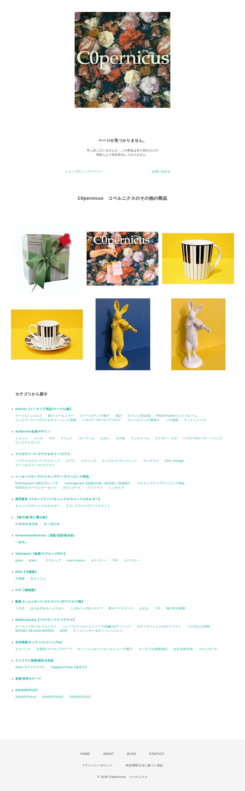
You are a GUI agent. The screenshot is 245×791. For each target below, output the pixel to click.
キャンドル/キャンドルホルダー (37, 505)
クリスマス (95, 487)
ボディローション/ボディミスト (159, 626)
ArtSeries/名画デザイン (32, 431)
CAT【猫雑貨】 (26, 590)
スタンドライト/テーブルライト (88, 505)
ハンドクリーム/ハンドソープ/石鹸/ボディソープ (97, 626)
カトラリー (99, 560)
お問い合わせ (161, 171)
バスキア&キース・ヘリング (202, 438)
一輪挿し (21, 542)
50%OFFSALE (53, 697)
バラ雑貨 (172, 420)
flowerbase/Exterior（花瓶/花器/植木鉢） (46, 535)
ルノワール (87, 438)
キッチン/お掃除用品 (153, 649)
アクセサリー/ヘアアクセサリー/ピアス (42, 454)
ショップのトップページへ (83, 171)
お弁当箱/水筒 (183, 649)
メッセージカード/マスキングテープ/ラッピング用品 (52, 476)
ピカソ (105, 438)
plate (34, 560)
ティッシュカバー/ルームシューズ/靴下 (105, 649)
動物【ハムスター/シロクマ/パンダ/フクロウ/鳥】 (50, 601)
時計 (119, 415)
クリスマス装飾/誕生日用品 (34, 660)
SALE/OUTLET (26, 690)
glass (19, 560)
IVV (115, 560)
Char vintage (174, 460)
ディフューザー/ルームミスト (36, 626)
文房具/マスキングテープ (54, 649)
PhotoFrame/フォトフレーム (176, 415)
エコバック (23, 649)
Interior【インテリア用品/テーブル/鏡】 (44, 409)
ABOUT (108, 754)
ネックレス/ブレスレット (119, 460)
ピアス (70, 460)
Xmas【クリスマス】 (30, 667)
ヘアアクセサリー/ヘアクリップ (37, 460)
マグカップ (53, 560)
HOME (85, 754)
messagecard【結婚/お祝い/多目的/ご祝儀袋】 (98, 483)
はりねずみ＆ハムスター (47, 608)
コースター (131, 560)
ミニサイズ (116, 487)
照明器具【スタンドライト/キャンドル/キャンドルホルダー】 (58, 499)
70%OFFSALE (80, 697)
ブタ (158, 608)
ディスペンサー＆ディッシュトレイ (98, 630)
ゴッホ (38, 438)
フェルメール (140, 438)
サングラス (151, 460)
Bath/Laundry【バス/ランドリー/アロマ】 (45, 619)
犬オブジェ (38, 578)
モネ (52, 438)
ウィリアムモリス (27, 442)
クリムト (67, 438)
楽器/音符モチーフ (28, 678)
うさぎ (20, 608)
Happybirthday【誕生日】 (69, 667)
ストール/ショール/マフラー (35, 465)
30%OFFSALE (26, 697)
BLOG (131, 754)
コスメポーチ (208, 649)
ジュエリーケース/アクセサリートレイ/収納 (46, 420)
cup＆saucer (76, 560)
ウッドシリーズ (195, 420)
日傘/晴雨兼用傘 (26, 524)
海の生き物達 (176, 608)
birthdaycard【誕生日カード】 (37, 483)
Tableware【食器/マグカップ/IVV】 (41, 553)
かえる (144, 608)
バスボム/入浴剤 (198, 626)
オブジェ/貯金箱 (139, 415)
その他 (120, 438)
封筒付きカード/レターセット (36, 487)
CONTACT (156, 754)
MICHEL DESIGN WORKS (34, 630)
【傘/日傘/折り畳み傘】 (32, 517)
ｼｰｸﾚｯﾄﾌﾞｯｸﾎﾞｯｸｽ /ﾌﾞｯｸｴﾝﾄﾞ (102, 420)
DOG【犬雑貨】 (26, 572)
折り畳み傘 (52, 524)
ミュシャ (21, 438)
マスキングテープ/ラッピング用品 (161, 483)
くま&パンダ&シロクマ (87, 608)
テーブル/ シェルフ (28, 415)
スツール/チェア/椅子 (95, 415)
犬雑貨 (20, 578)
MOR (63, 630)
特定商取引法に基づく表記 (144, 765)
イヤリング (88, 460)
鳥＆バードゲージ (121, 608)
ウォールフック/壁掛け (144, 420)
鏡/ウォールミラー (61, 415)
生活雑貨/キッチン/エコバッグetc (39, 642)
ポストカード (72, 487)
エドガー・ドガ (166, 438)
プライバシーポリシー (97, 765)
